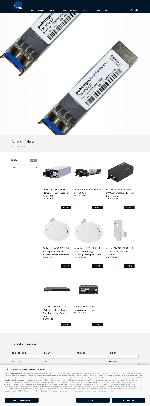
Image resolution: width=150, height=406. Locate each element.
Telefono (81, 353)
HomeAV (42, 10)
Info (107, 10)
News (98, 10)
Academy (74, 10)
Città (80, 361)
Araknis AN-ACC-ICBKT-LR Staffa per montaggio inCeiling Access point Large (87, 251)
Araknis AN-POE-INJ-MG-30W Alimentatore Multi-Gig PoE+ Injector (120, 192)
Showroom (87, 10)
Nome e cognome (19, 353)
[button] (145, 369)
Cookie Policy (8, 395)
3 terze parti (15, 373)
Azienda (112, 353)
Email (47, 353)
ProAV (53, 10)
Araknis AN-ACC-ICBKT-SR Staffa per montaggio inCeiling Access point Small (56, 251)
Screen (63, 10)
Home (14, 146)
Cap (45, 361)
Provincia (114, 361)
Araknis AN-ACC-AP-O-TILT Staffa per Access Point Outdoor (119, 251)
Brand (31, 10)
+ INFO (66, 207)
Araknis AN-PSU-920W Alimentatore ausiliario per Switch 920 (56, 192)
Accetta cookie (128, 400)
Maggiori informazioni (21, 400)
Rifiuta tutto (93, 400)
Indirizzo (16, 361)
